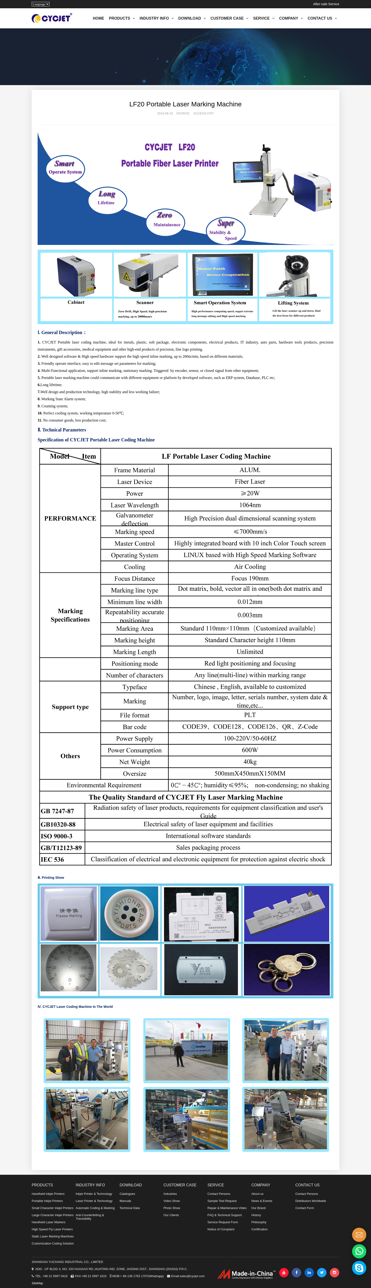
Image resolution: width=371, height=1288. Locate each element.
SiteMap (37, 1283)
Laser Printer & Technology (94, 1201)
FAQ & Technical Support (225, 1215)
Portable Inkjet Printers (47, 1201)
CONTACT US (322, 18)
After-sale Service (326, 4)
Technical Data (129, 1208)
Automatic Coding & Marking (95, 1208)
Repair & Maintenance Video (227, 1208)
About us (258, 1194)
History (256, 1215)
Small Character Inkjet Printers (52, 1208)
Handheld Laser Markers (48, 1222)
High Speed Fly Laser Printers (52, 1229)
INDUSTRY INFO (157, 18)
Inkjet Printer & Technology (94, 1194)
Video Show (171, 1201)
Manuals (125, 1201)
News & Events (262, 1201)
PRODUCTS (122, 18)
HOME (98, 18)
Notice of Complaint (221, 1229)
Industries (170, 1194)
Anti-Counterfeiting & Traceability (90, 1216)
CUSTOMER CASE (229, 18)
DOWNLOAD (192, 18)
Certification (260, 1229)
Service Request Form (223, 1222)
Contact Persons (219, 1194)
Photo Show (171, 1208)
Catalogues (127, 1194)
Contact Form (304, 1208)
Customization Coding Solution (53, 1243)
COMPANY (291, 18)
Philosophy (259, 1222)
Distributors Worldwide (310, 1201)
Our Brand (259, 1208)
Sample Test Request (222, 1201)
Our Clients (171, 1215)
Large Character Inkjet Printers (53, 1215)
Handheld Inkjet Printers (48, 1194)
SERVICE (263, 18)
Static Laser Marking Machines (53, 1236)
